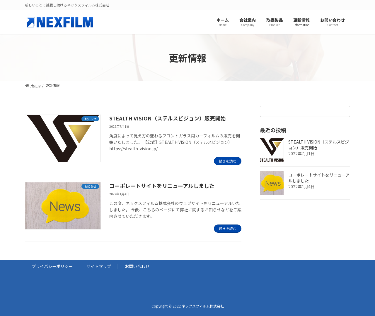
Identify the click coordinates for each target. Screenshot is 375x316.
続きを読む (227, 160)
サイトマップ (98, 266)
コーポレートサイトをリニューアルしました (161, 185)
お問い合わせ (137, 266)
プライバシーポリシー (52, 266)
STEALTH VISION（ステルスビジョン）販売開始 (167, 118)
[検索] (343, 111)
